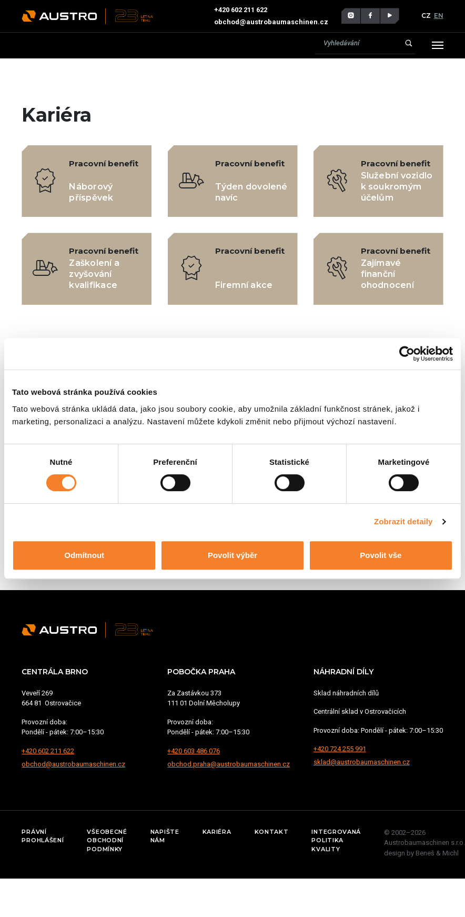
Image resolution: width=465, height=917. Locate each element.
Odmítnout (84, 555)
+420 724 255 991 (340, 749)
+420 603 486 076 (193, 751)
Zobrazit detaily (403, 521)
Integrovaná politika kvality (336, 840)
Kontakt (272, 831)
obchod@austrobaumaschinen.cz (271, 22)
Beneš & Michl (437, 853)
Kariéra (217, 831)
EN (438, 15)
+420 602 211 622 (241, 10)
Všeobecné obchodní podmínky (107, 840)
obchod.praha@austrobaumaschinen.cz (228, 764)
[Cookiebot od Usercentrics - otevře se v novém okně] (407, 354)
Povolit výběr (232, 555)
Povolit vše (380, 555)
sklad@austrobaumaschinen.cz (362, 762)
